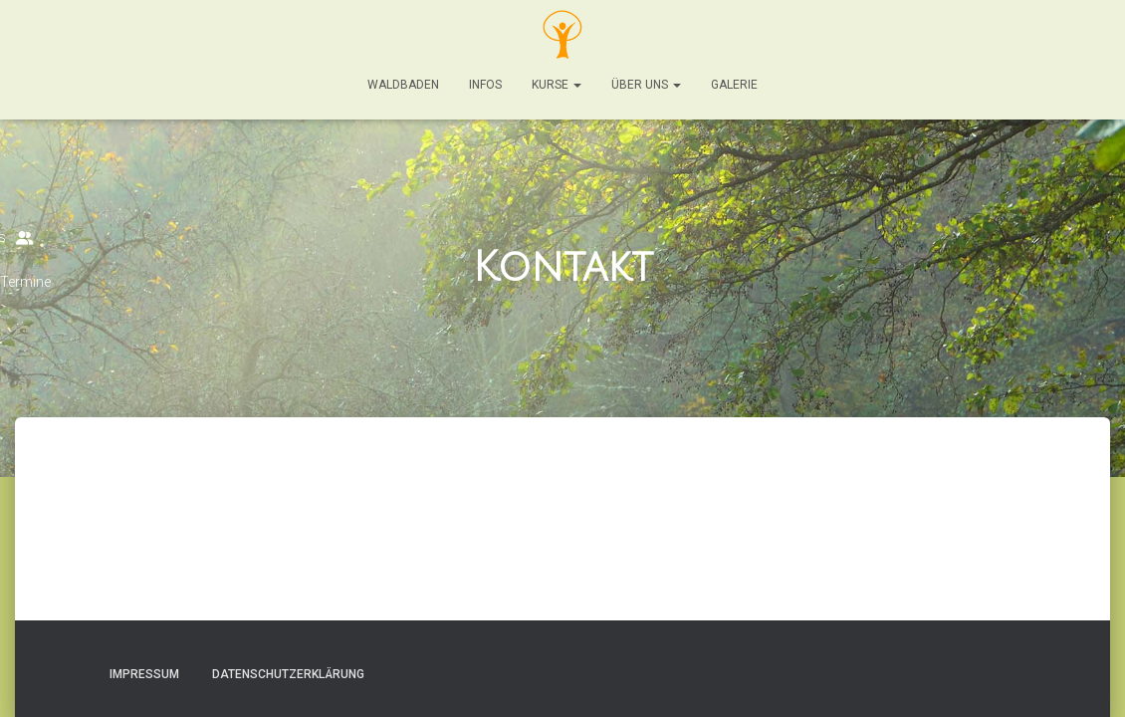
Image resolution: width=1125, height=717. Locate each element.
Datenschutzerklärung (288, 674)
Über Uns (646, 85)
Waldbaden (403, 85)
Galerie (734, 85)
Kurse (556, 85)
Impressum (144, 674)
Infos (485, 85)
